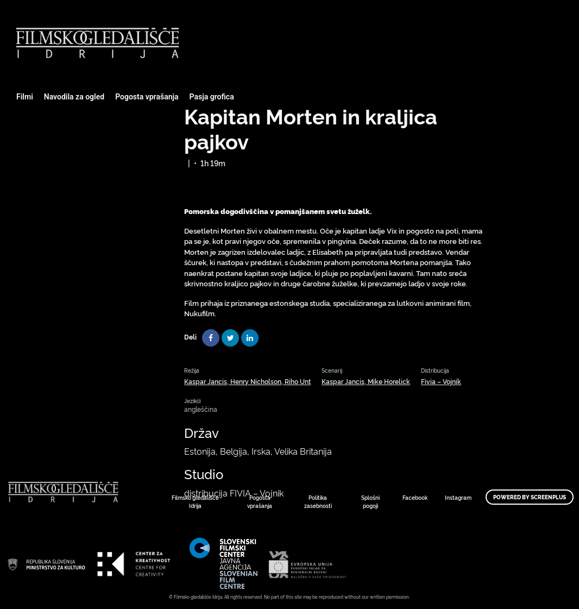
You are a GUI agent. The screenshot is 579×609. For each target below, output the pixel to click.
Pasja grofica (212, 96)
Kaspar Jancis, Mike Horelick (366, 381)
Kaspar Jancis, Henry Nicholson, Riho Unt (247, 381)
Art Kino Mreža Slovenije (46, 564)
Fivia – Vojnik (441, 381)
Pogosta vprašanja (146, 96)
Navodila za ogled (74, 96)
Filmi (24, 96)
